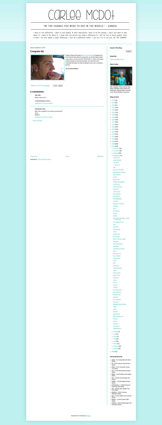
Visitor (115, 270)
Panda (115, 177)
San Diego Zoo (117, 290)
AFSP (114, 261)
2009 (113, 141)
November (116, 151)
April (114, 341)
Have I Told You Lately (119, 239)
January (115, 348)
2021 (113, 112)
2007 (113, 146)
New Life (115, 297)
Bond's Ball (116, 179)
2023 (113, 107)
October (115, 153)
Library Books (117, 194)
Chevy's (115, 285)
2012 (113, 134)
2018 (113, 119)
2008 (113, 144)
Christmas (116, 278)
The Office (116, 162)
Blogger (88, 416)
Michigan (115, 241)
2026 (113, 100)
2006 (113, 351)
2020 (113, 115)
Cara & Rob (116, 184)
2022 (113, 110)
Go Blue (115, 287)
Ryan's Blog (116, 275)
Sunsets (115, 323)
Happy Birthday (117, 268)
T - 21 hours (116, 165)
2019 (113, 117)
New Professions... (118, 244)
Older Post (100, 156)
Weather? (116, 227)
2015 (113, 127)
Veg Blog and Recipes (119, 172)
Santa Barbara (117, 328)
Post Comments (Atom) (44, 159)
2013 (113, 131)
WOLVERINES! (117, 199)
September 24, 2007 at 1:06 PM (43, 103)
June (114, 336)
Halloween (116, 246)
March (115, 343)
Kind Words (116, 157)
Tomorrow (116, 302)
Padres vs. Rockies (118, 203)
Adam (114, 251)
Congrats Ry (116, 196)
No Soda (115, 201)
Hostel (115, 321)
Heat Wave (116, 326)
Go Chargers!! (117, 299)
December (116, 148)
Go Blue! (115, 206)
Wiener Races (117, 292)
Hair (114, 167)
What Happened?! (118, 316)
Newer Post (34, 156)
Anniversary (116, 236)
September (116, 155)
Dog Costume (117, 174)
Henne (115, 282)
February (116, 346)
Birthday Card (117, 294)
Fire (114, 263)
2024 (113, 105)
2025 (113, 102)
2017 (113, 122)
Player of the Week (118, 170)
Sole (114, 224)
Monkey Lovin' (117, 253)
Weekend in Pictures (118, 248)
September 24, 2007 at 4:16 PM (43, 117)
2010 (113, 139)
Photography (116, 229)
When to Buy (116, 273)
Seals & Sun (116, 234)
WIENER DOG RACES (119, 304)
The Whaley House (118, 222)
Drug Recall (116, 314)
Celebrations (116, 258)
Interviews (116, 265)
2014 (113, 129)
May (114, 339)
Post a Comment (37, 120)
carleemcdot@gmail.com (117, 59)
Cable (114, 280)
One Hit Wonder (117, 187)
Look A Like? (116, 191)
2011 (113, 136)
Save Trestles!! (117, 160)
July (114, 334)
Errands (115, 311)
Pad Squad (116, 211)
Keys (114, 208)
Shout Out (116, 189)
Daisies (115, 216)
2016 (113, 124)
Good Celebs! (117, 256)
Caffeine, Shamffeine (119, 182)
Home (67, 156)
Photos (115, 213)
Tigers (115, 307)
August (115, 331)
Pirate (114, 232)
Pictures (115, 319)
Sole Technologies (87, 55)
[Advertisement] (67, 138)
